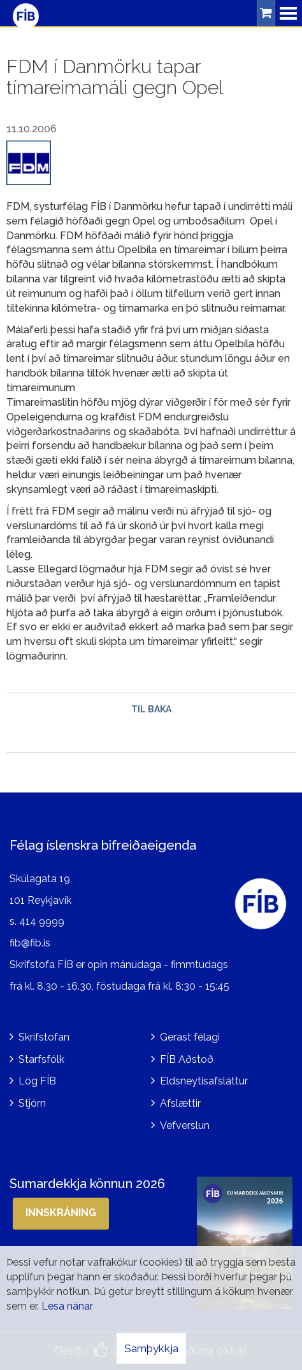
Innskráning (60, 1213)
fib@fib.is (30, 943)
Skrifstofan (43, 1037)
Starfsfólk (41, 1059)
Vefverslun (185, 1125)
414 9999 (41, 921)
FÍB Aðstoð (186, 1059)
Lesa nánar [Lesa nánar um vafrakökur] (67, 1306)
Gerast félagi (190, 1037)
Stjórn (32, 1103)
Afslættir (180, 1103)
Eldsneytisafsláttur (204, 1081)
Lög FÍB (37, 1081)
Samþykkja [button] (151, 1348)
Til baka (151, 709)
